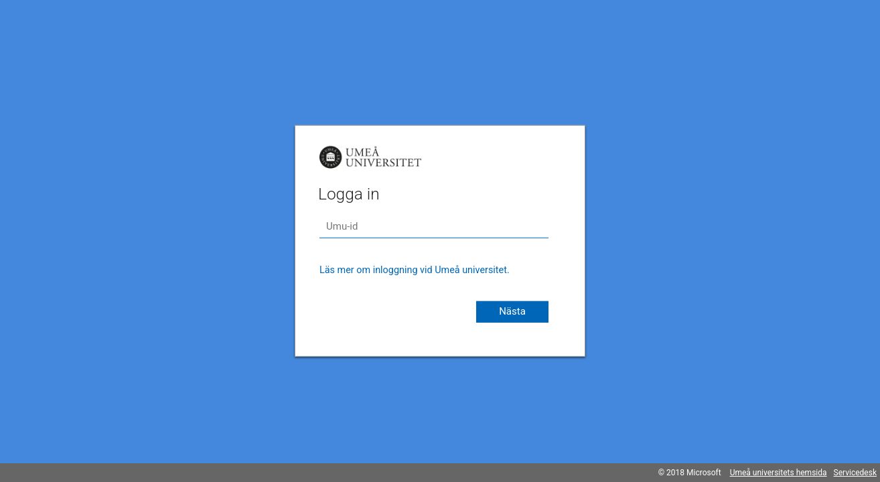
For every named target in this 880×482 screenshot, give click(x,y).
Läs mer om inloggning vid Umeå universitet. (414, 270)
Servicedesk (855, 472)
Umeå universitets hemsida (778, 472)
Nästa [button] (512, 311)
